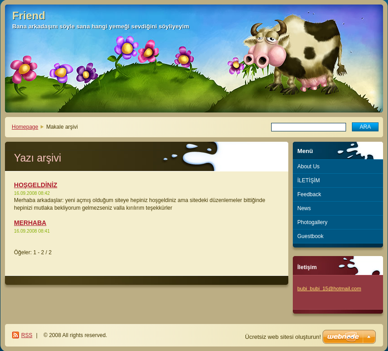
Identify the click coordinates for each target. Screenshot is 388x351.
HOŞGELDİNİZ (35, 185)
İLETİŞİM (308, 180)
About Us (308, 166)
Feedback (309, 194)
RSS (26, 335)
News (304, 208)
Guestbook (310, 236)
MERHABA (30, 222)
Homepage (25, 127)
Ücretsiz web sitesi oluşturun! (283, 336)
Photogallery (312, 222)
